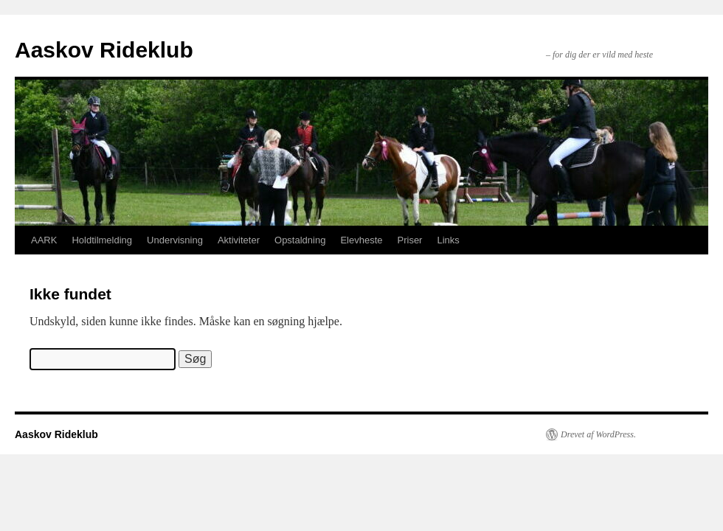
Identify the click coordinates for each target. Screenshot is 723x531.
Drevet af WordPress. (598, 434)
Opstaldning (299, 240)
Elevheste (361, 240)
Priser (410, 240)
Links (448, 240)
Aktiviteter (239, 240)
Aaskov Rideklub (104, 50)
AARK (44, 240)
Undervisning (175, 240)
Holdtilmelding (102, 240)
